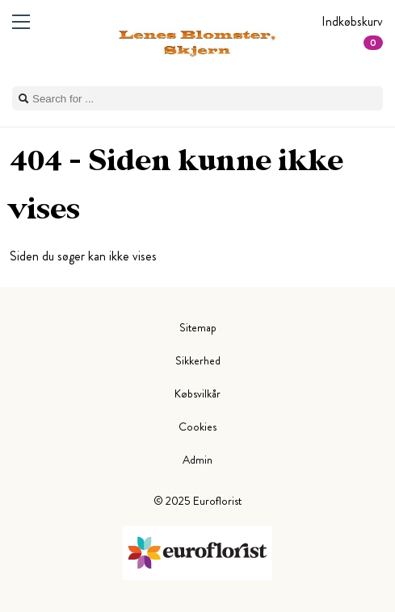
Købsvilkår (197, 393)
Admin (197, 460)
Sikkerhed (198, 360)
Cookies (197, 426)
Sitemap (197, 327)
